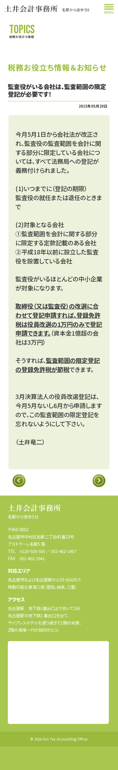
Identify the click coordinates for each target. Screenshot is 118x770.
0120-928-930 (32, 551)
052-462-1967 (63, 551)
